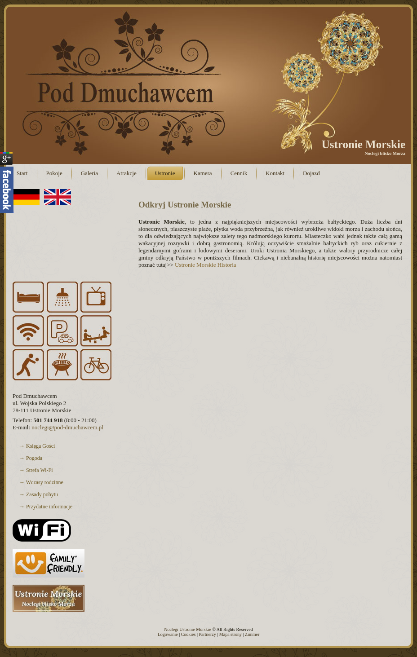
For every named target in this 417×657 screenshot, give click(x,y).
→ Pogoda (68, 458)
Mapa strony (230, 634)
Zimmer (252, 634)
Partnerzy (207, 634)
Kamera (203, 173)
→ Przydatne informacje (68, 506)
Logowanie (168, 634)
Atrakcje (126, 173)
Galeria (89, 173)
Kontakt (275, 173)
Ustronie (165, 173)
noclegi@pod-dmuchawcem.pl (67, 427)
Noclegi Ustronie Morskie (187, 629)
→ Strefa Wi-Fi (68, 470)
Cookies (188, 634)
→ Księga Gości (68, 446)
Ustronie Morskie (363, 144)
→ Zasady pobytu (68, 494)
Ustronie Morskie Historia (205, 264)
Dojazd (311, 173)
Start (22, 173)
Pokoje (54, 173)
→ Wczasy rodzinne (68, 482)
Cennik (239, 173)
